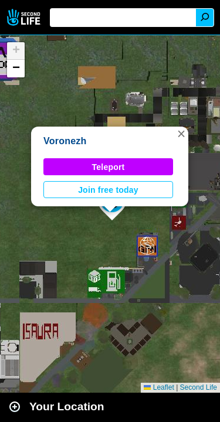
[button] (181, 134)
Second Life (25, 17)
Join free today (108, 190)
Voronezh (65, 141)
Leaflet (159, 387)
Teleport (108, 167)
